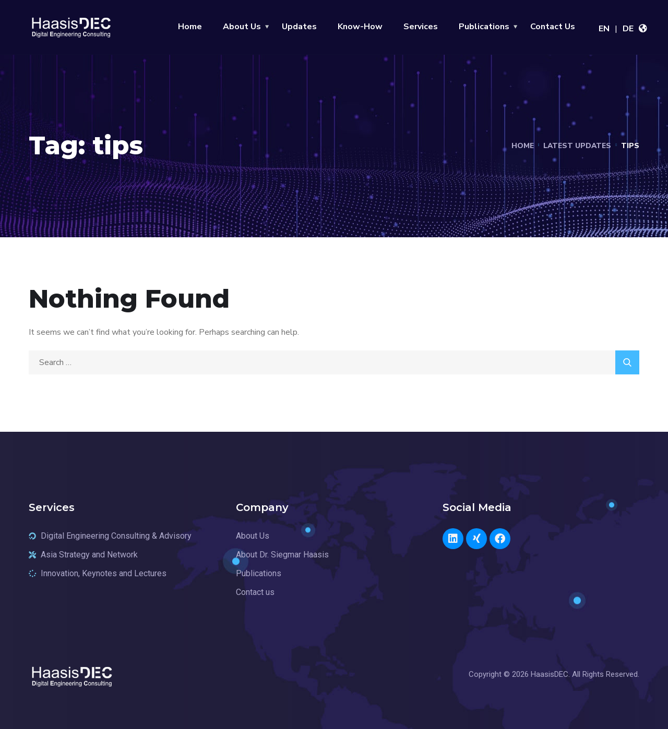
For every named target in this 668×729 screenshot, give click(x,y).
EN (604, 28)
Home (190, 26)
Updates (299, 26)
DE (628, 28)
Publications (484, 26)
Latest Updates (576, 146)
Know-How (360, 26)
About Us (242, 26)
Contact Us (552, 26)
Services (420, 26)
